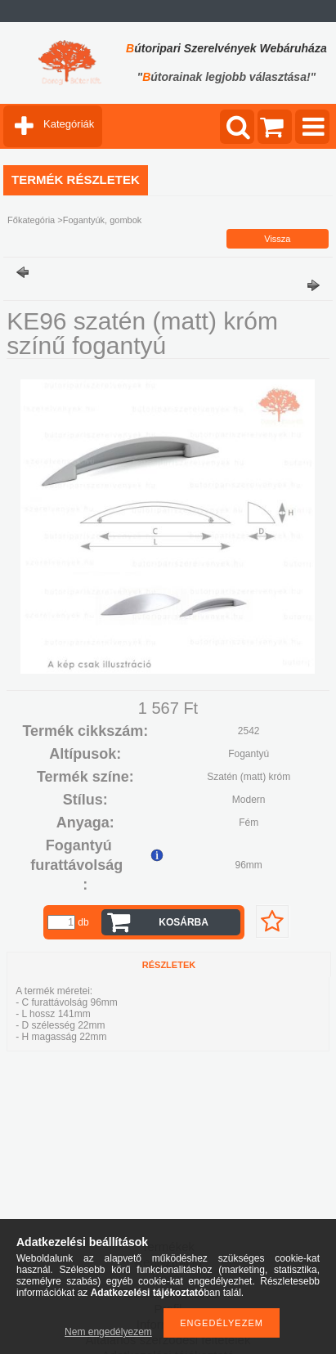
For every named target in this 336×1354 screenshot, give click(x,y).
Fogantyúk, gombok (102, 220)
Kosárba (183, 922)
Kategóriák (68, 124)
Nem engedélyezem (108, 1332)
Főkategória (31, 220)
